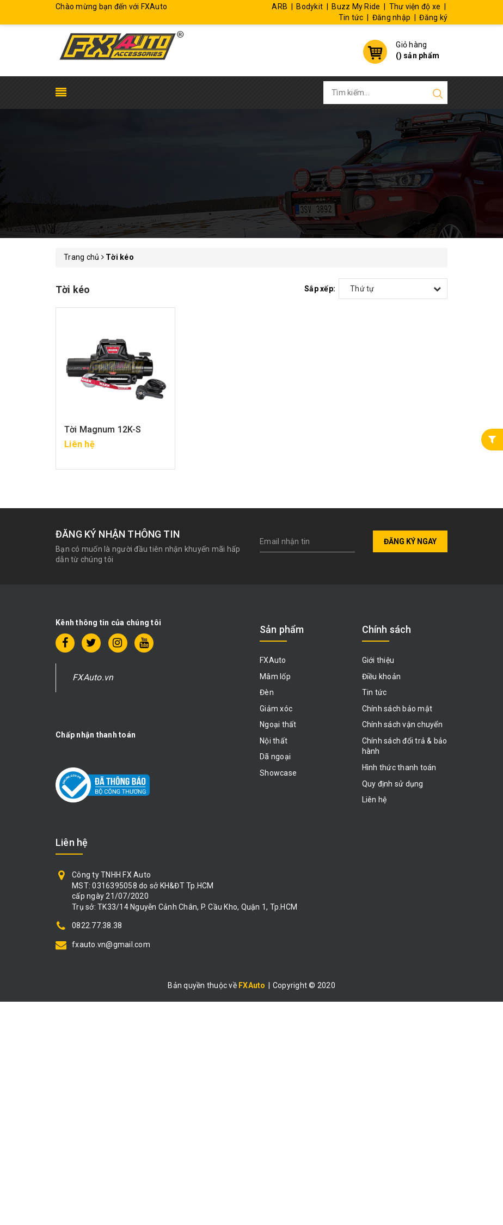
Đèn (267, 692)
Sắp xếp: (319, 288)
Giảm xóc (276, 708)
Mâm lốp (275, 676)
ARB (279, 6)
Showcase (278, 773)
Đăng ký (433, 17)
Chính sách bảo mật (397, 708)
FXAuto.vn (92, 677)
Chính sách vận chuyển (402, 724)
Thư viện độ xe (415, 6)
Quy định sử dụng (393, 783)
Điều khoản (381, 676)
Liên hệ (374, 799)
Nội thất (273, 740)
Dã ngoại (275, 756)
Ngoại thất (278, 724)
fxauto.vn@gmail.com (111, 944)
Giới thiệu (378, 660)
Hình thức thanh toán (399, 767)
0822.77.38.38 (97, 925)
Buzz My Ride (356, 6)
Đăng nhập (391, 17)
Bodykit (309, 6)
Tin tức (351, 17)
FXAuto (273, 660)
